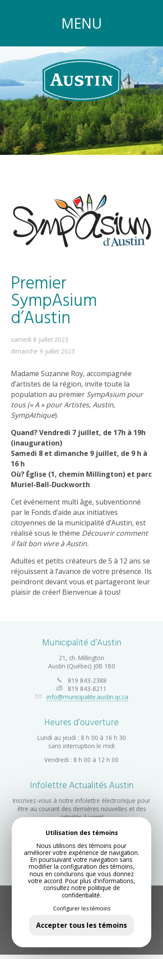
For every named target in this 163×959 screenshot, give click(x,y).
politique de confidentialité (91, 891)
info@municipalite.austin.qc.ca (87, 692)
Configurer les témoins (81, 908)
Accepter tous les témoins (81, 925)
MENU (81, 23)
